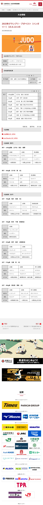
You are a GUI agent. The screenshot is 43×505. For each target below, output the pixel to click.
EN (30, 4)
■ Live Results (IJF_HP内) (10, 138)
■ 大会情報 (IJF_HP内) (8, 134)
